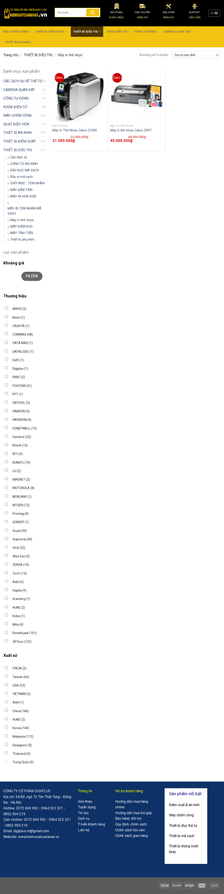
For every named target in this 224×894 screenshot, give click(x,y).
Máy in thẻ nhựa (21, 220)
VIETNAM (22, 694)
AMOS (19, 309)
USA (19, 685)
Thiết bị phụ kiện (22, 239)
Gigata (19, 590)
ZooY (20, 573)
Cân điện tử (18, 157)
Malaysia (23, 736)
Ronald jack (25, 633)
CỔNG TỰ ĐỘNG (146, 31)
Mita (18, 624)
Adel (18, 582)
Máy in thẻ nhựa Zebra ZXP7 (130, 130)
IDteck (20, 445)
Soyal (20, 531)
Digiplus (20, 368)
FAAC (19, 377)
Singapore (22, 745)
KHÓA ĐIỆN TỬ (118, 31)
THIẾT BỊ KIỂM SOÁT (51, 31)
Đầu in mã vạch (21, 177)
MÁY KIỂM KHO (21, 226)
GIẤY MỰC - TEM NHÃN (27, 183)
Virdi (19, 548)
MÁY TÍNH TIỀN (21, 233)
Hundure (22, 437)
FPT (18, 394)
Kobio (19, 616)
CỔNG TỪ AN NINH (24, 164)
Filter (32, 276)
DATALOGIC (23, 351)
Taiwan (21, 677)
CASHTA (21, 326)
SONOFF (21, 522)
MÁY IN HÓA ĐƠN (23, 196)
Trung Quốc (23, 762)
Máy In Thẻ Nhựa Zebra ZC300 (74, 130)
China (21, 711)
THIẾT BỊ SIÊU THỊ (87, 31)
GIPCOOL (21, 402)
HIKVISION (22, 419)
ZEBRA (21, 564)
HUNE (19, 607)
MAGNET (21, 479)
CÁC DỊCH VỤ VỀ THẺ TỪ (22, 81)
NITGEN (21, 505)
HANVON (21, 411)
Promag (21, 513)
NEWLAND (22, 496)
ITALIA (19, 668)
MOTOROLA (23, 488)
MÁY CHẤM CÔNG (17, 31)
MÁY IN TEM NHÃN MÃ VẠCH (24, 211)
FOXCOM (22, 386)
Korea (21, 728)
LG (17, 471)
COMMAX (23, 334)
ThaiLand (21, 753)
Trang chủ (10, 55)
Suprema (22, 539)
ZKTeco (22, 641)
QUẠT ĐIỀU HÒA (16, 124)
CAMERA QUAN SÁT (178, 31)
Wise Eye (21, 556)
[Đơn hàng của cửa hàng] (196, 55)
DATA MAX (23, 343)
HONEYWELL (25, 428)
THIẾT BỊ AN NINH (19, 42)
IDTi (18, 454)
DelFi (18, 360)
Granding (21, 599)
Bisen (19, 317)
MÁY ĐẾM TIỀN (21, 190)
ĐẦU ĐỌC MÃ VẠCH (24, 170)
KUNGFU (21, 462)
